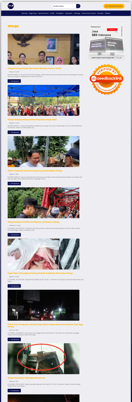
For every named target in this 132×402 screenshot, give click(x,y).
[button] (77, 9)
